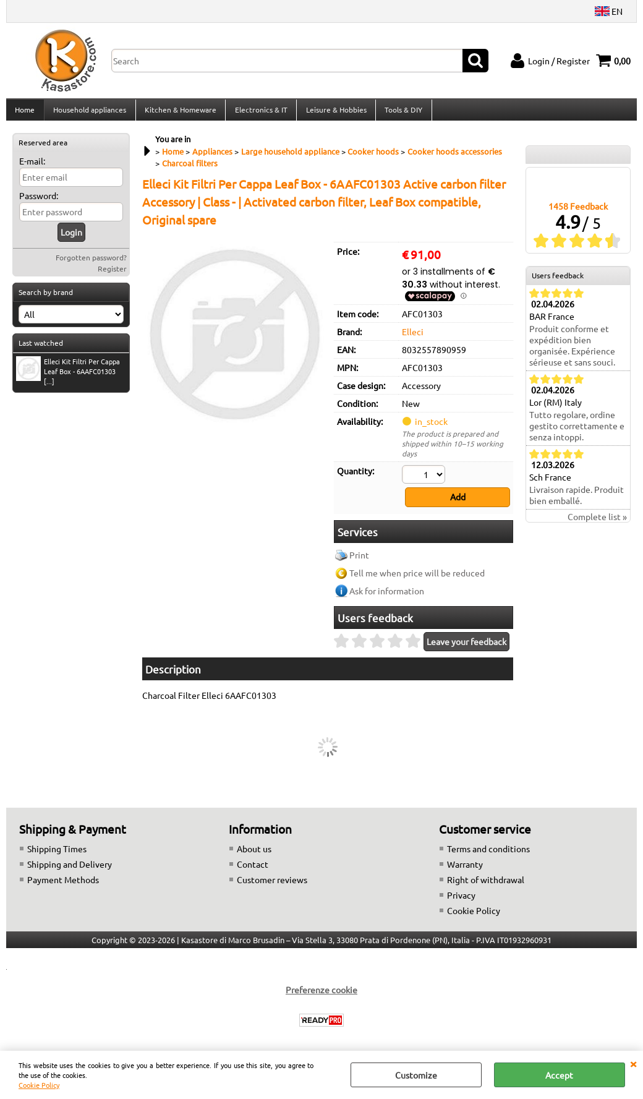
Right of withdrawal (485, 884)
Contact (252, 868)
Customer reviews (272, 884)
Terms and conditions (488, 853)
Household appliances (89, 113)
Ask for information (386, 595)
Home (25, 113)
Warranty (465, 868)
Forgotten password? (91, 265)
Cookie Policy (39, 1085)
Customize (416, 1074)
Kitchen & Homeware (179, 113)
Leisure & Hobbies (334, 113)
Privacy (461, 899)
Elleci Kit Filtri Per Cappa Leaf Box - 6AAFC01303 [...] (68, 378)
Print (359, 559)
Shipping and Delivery (69, 868)
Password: (38, 202)
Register (112, 276)
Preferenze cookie (321, 994)
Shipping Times (57, 853)
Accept (559, 1074)
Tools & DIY (401, 113)
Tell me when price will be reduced (417, 577)
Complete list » (597, 523)
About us (254, 853)
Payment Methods (63, 884)
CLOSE (633, 1063)
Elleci (413, 338)
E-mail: (32, 168)
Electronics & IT (259, 113)
